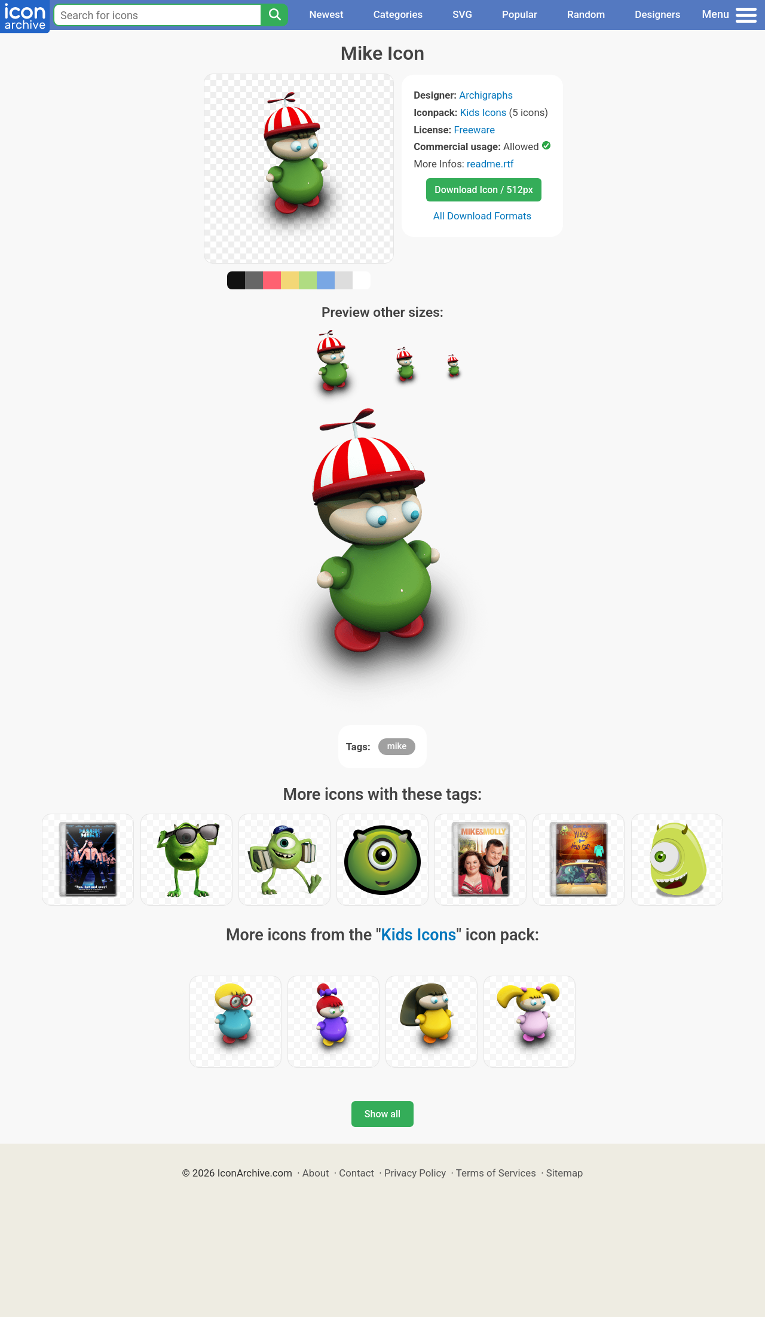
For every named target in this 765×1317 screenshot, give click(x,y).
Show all (382, 1114)
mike (397, 746)
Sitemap (564, 1173)
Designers (657, 14)
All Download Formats (482, 216)
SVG (462, 14)
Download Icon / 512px (483, 189)
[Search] (274, 15)
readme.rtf (490, 164)
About (315, 1173)
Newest (326, 14)
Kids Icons (483, 112)
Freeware (474, 130)
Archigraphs (486, 95)
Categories (398, 14)
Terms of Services (496, 1173)
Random (586, 14)
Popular (519, 14)
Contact (356, 1173)
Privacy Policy (415, 1173)
